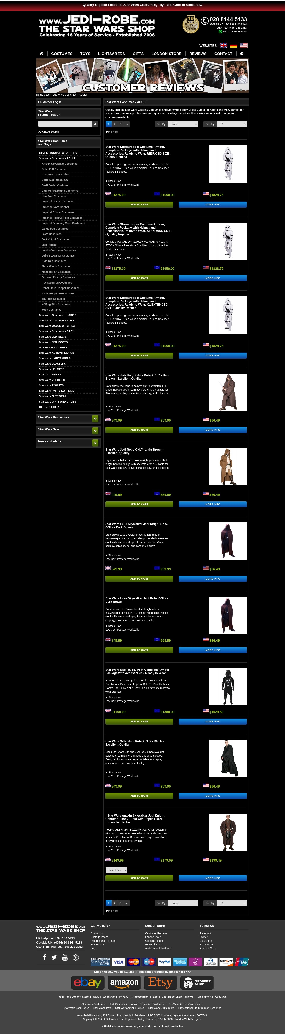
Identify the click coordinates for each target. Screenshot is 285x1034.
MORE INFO (212, 204)
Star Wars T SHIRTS (51, 385)
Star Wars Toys (102, 1007)
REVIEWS (197, 54)
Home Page (98, 944)
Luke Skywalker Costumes (58, 255)
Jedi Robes (49, 244)
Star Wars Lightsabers (161, 1007)
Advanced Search (48, 131)
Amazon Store (208, 948)
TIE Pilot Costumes (54, 298)
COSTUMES (61, 54)
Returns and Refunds (103, 940)
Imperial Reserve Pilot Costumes (62, 217)
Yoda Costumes (51, 309)
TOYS (85, 54)
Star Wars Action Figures (129, 1007)
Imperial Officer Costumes (58, 212)
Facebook (205, 933)
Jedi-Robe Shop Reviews (177, 996)
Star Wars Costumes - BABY (56, 331)
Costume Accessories (55, 174)
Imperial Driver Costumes (57, 201)
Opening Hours (154, 940)
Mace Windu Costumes (56, 266)
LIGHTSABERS (111, 54)
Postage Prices (99, 937)
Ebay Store (206, 944)
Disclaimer (204, 996)
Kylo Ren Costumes (54, 261)
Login (94, 948)
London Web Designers (188, 1019)
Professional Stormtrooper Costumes (199, 1007)
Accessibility (141, 996)
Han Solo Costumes (54, 196)
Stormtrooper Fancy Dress (58, 293)
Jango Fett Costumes (55, 228)
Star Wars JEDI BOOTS (53, 342)
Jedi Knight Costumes (55, 239)
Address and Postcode (158, 948)
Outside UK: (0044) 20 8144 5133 (59, 942)
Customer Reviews (156, 933)
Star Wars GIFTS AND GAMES (57, 401)
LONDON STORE (167, 54)
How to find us (153, 944)
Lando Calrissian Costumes (59, 250)
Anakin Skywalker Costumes (59, 163)
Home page (43, 94)
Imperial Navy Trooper (55, 206)
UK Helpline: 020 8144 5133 (55, 938)
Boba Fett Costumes (54, 169)
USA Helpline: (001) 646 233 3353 (59, 946)
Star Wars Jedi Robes (76, 1007)
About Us (109, 996)
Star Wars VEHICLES (52, 379)
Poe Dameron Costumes (57, 282)
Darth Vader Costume (55, 185)
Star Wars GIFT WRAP (52, 396)
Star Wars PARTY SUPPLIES (56, 390)
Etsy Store (206, 940)
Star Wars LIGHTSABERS (55, 358)
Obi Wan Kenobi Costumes (58, 277)
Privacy (123, 996)
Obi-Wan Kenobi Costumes (184, 1004)
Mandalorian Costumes (56, 271)
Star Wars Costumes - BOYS (56, 320)
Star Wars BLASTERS (52, 363)
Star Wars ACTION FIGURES (56, 352)
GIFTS (138, 54)
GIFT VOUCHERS (49, 407)
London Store (153, 937)
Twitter (203, 937)
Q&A (96, 996)
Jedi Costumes (118, 1004)
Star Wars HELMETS (51, 369)
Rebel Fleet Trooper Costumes (60, 288)
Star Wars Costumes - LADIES (57, 315)
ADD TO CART (139, 204)
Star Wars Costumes (93, 1004)
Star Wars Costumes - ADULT (70, 94)
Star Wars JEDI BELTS (53, 336)
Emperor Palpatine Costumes (60, 190)
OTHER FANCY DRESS (53, 347)
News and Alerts (49, 441)
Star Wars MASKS (50, 374)
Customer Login (49, 102)
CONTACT (223, 54)
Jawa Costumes (52, 233)
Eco (155, 996)
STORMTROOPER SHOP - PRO (58, 152)
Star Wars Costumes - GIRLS (57, 325)
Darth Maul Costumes (55, 179)
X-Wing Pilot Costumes (56, 304)
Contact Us (97, 933)
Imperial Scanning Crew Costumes (63, 223)
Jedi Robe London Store (74, 996)
